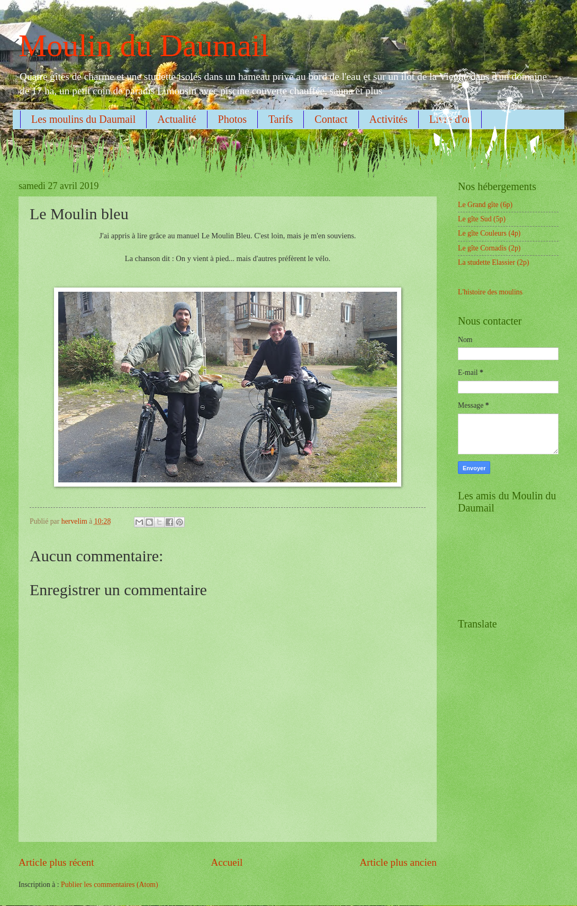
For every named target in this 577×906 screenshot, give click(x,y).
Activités (388, 119)
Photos (232, 119)
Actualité (176, 119)
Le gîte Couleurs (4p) (489, 233)
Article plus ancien (398, 862)
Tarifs (280, 119)
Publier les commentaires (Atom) (109, 885)
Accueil (226, 862)
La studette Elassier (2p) (493, 262)
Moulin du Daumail (144, 45)
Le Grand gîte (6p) (485, 205)
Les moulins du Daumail (83, 119)
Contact (330, 119)
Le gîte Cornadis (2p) (489, 248)
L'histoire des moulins (490, 292)
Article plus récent (56, 862)
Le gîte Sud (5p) (482, 219)
